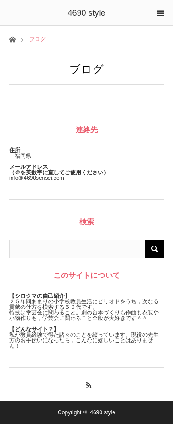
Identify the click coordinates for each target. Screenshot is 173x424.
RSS (86, 384)
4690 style (86, 13)
